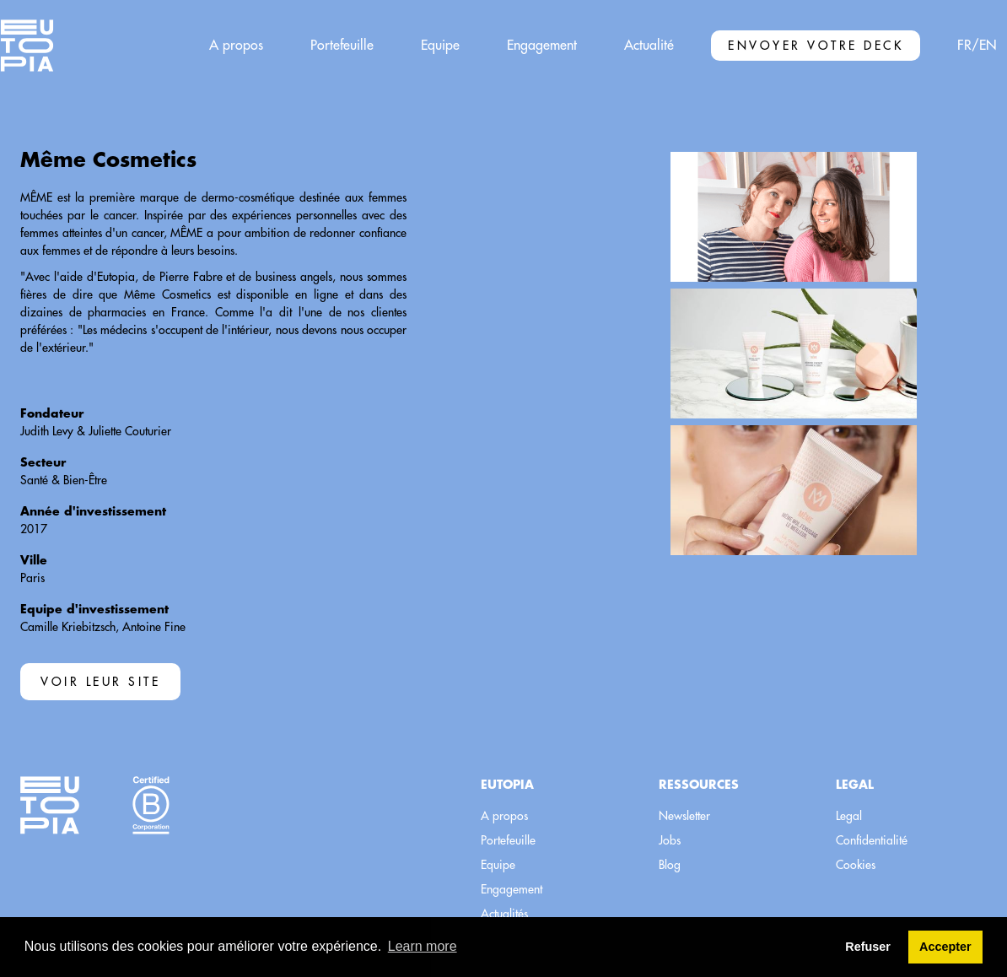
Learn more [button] (422, 946)
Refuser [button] (868, 946)
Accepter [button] (945, 946)
